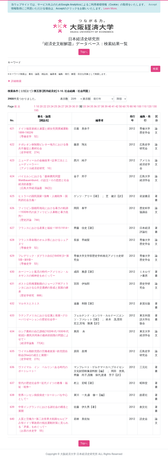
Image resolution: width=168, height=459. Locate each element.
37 (98, 106)
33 (84, 106)
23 (48, 106)
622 (12, 144)
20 (41, 106)
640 (12, 418)
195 (36, 110)
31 (77, 106)
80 (131, 106)
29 (70, 106)
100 (139, 106)
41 (113, 106)
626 (12, 208)
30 (73, 106)
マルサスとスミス (28, 303)
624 (12, 176)
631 (12, 283)
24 (52, 106)
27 (62, 106)
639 (12, 407)
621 (12, 128)
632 (12, 303)
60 (124, 106)
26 (59, 106)
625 (12, 196)
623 (12, 160)
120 (149, 106)
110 (144, 106)
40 (109, 106)
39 (106, 106)
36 (95, 106)
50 (120, 106)
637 (12, 383)
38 (102, 106)
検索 (155, 68)
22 (44, 106)
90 (134, 106)
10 (37, 106)
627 (12, 228)
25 (55, 106)
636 (12, 367)
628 (12, 239)
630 (12, 271)
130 (154, 106)
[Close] (152, 5)
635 (12, 351)
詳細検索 (14, 81)
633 (12, 315)
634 (12, 331)
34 (88, 106)
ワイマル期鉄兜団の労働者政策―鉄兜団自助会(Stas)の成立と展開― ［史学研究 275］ (43, 355)
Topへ (84, 51)
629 (12, 255)
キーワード (14, 62)
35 (91, 106)
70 (127, 106)
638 (12, 395)
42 (116, 106)
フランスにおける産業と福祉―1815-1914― (43, 228)
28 (66, 106)
